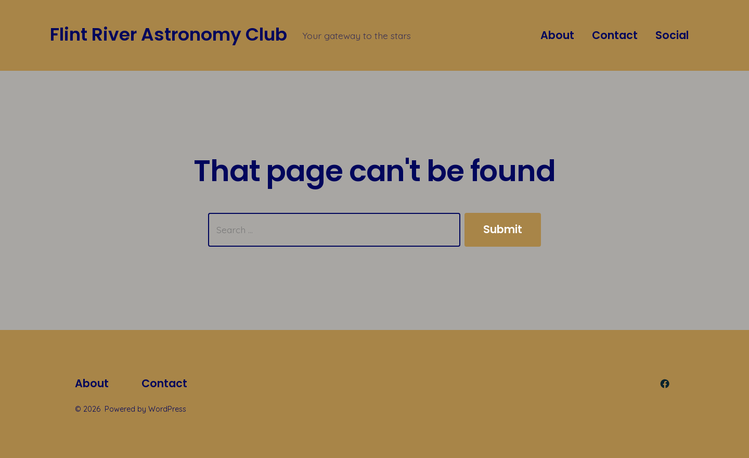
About (557, 35)
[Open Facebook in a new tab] (664, 383)
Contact (615, 35)
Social (672, 35)
